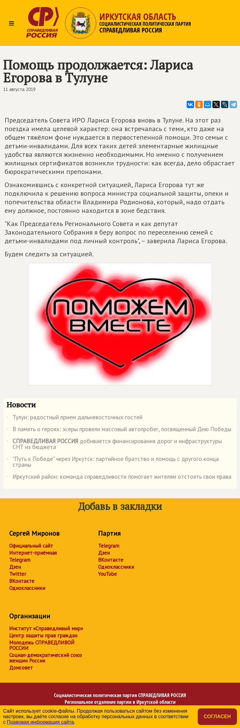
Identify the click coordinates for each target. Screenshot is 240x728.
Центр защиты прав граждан (43, 635)
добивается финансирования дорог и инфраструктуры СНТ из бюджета (114, 444)
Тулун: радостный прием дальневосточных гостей (74, 418)
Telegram (19, 560)
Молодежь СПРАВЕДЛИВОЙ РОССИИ (41, 645)
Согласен (217, 716)
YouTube (107, 574)
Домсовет (21, 667)
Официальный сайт (31, 546)
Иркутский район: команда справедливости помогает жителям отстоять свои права (118, 478)
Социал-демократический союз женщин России (45, 657)
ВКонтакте (21, 581)
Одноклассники (27, 588)
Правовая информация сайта (40, 722)
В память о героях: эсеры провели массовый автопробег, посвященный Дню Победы (118, 430)
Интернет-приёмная (33, 553)
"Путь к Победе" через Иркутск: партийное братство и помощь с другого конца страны (112, 462)
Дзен (15, 567)
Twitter (17, 574)
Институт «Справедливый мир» (46, 628)
